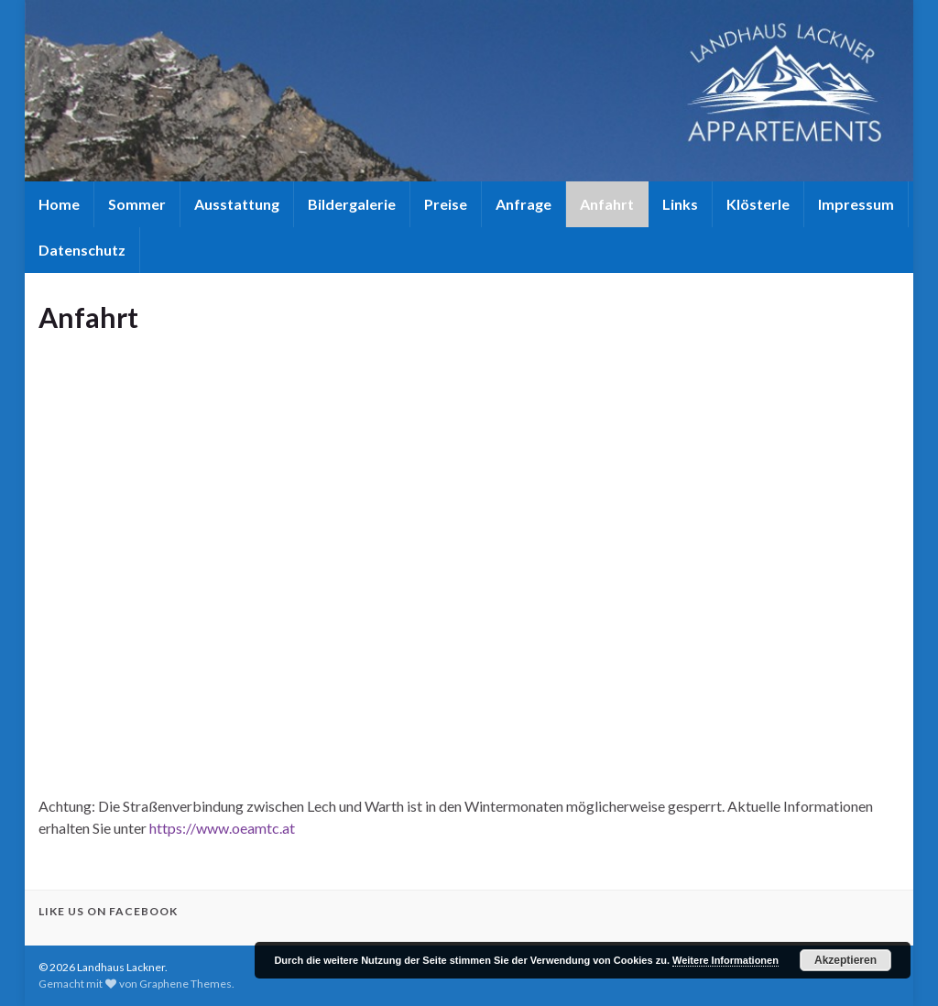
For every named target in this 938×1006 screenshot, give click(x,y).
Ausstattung (236, 204)
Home (59, 204)
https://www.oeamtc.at (222, 828)
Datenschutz (81, 249)
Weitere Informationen (725, 960)
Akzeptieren (845, 960)
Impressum (856, 204)
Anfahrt (607, 204)
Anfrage (523, 204)
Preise (445, 204)
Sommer (137, 204)
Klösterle (758, 204)
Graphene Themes (185, 983)
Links (680, 204)
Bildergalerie (352, 204)
